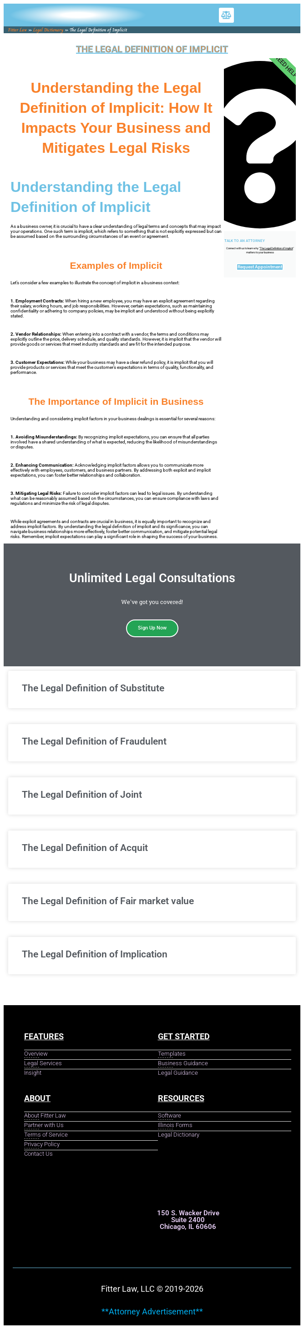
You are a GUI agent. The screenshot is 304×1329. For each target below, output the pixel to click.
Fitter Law (17, 29)
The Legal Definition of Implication (94, 954)
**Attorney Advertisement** (152, 1311)
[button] (226, 15)
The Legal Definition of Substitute (93, 688)
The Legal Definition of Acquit (85, 847)
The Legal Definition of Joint (82, 794)
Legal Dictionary (48, 29)
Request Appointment (260, 266)
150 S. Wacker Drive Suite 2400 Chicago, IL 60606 (188, 1220)
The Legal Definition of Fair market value (108, 901)
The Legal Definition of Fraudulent (94, 741)
